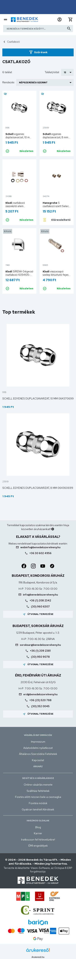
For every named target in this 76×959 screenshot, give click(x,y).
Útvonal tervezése (38, 614)
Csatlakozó (13, 41)
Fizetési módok (38, 803)
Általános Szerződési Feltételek (38, 754)
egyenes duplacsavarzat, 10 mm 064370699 (18, 137)
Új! (5, 93)
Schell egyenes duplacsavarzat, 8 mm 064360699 (37, 488)
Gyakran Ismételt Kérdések (38, 809)
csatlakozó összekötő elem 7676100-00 (15, 206)
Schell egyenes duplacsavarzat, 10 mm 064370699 (38, 398)
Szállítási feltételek (38, 791)
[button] (59, 19)
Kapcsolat (38, 760)
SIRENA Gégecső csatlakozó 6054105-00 (19, 275)
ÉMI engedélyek (38, 845)
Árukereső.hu (38, 957)
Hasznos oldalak (38, 820)
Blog (38, 827)
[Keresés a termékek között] (38, 28)
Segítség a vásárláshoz (38, 778)
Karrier (38, 833)
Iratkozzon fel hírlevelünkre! (38, 839)
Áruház (38, 766)
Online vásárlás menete (38, 784)
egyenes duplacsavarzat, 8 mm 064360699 (55, 137)
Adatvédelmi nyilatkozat (38, 748)
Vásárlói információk (38, 735)
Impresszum (38, 741)
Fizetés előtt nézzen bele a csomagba (38, 797)
